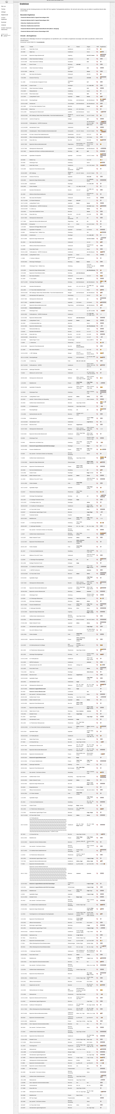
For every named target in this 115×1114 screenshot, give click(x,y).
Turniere (3, 17)
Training (3, 9)
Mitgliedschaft (4, 14)
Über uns (3, 6)
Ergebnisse (4, 19)
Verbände (3, 25)
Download (3, 22)
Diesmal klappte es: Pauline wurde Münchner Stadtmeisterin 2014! (64, 25)
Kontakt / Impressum (6, 27)
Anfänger (3, 12)
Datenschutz (4, 29)
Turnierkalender (41, 41)
